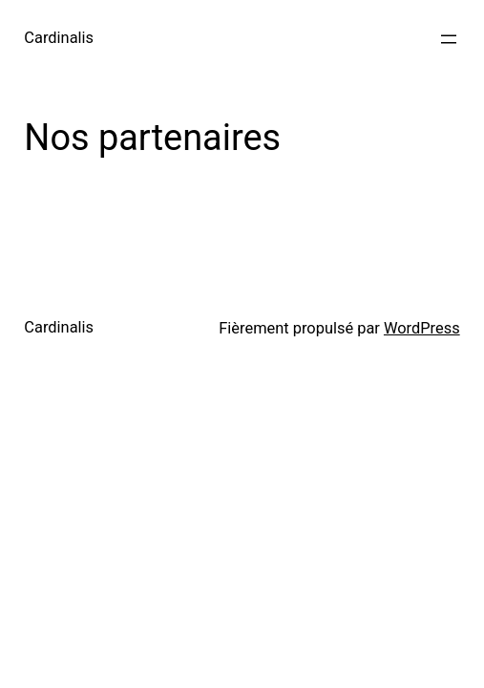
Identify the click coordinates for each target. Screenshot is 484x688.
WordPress (422, 328)
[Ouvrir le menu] (448, 39)
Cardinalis (59, 38)
